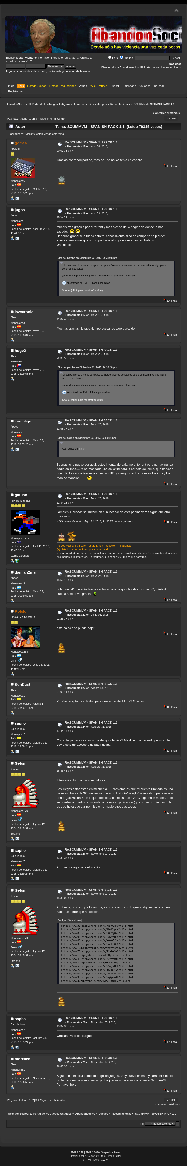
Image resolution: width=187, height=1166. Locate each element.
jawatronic (24, 312)
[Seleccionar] (74, 920)
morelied (22, 1059)
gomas (21, 143)
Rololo (20, 611)
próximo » (173, 112)
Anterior (23, 118)
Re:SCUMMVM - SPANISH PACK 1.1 (91, 142)
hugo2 (20, 351)
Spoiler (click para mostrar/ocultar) (82, 290)
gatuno (21, 495)
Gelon (20, 763)
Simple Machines (110, 1152)
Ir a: (142, 1123)
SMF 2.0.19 (76, 1152)
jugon (20, 210)
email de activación (18, 61)
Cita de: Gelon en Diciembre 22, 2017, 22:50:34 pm (87, 438)
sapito (20, 723)
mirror (82, 448)
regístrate (70, 57)
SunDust (22, 684)
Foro (113, 57)
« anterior (159, 112)
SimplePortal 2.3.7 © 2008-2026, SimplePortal (95, 1156)
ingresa (55, 57)
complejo (23, 421)
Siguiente (46, 118)
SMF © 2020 (93, 1152)
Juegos (126, 57)
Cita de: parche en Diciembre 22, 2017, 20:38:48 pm (87, 258)
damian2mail (26, 572)
